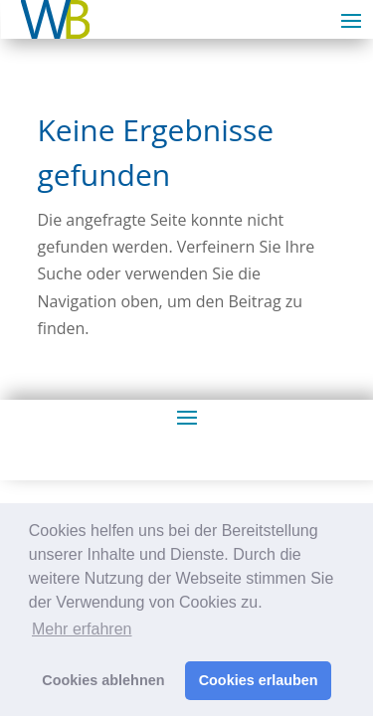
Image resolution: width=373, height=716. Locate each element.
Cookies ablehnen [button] (103, 680)
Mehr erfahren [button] (82, 629)
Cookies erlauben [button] (258, 680)
